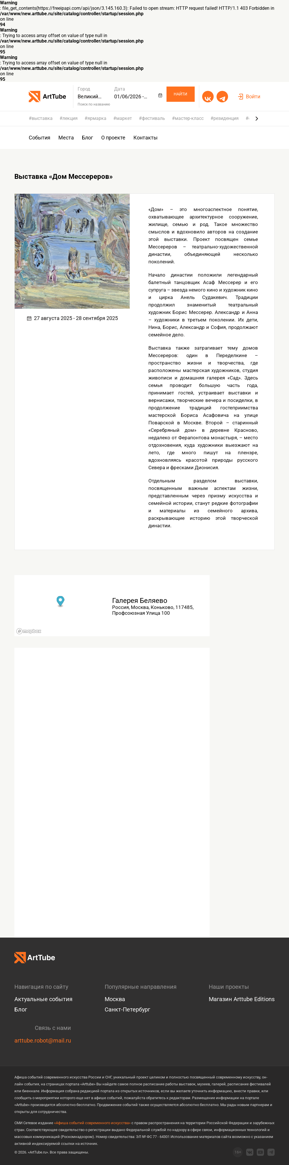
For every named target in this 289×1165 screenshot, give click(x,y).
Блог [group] (87, 138)
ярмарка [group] (96, 118)
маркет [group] (124, 118)
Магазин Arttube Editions (242, 999)
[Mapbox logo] (28, 631)
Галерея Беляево (139, 601)
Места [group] (66, 138)
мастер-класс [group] (189, 118)
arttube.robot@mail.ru (42, 1040)
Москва (115, 999)
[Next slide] (256, 118)
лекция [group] (70, 118)
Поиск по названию (94, 104)
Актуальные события (43, 999)
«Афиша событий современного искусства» (92, 1123)
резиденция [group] (226, 118)
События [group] (39, 138)
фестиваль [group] (153, 118)
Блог (20, 1009)
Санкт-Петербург (127, 1009)
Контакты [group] (145, 138)
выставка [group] (42, 118)
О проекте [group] (113, 138)
